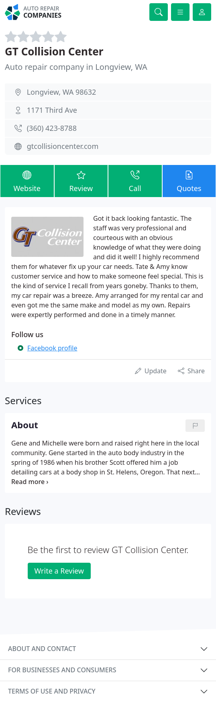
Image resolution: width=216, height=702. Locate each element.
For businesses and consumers (62, 669)
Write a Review (59, 571)
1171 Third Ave (52, 110)
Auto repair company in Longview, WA (76, 66)
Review (81, 180)
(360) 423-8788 (52, 128)
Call (135, 180)
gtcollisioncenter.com (63, 146)
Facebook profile (52, 348)
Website (27, 180)
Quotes (189, 180)
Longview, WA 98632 (61, 92)
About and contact (42, 648)
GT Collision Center (54, 51)
